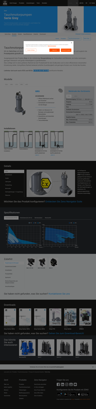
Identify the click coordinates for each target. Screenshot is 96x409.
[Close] (71, 42)
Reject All (54, 50)
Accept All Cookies (66, 50)
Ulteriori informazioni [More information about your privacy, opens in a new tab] (52, 45)
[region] (48, 47)
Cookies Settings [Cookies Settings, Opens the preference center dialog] (31, 50)
